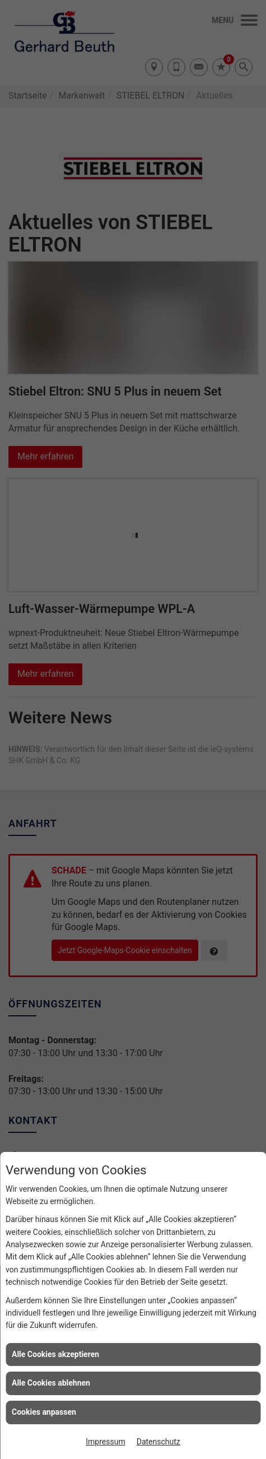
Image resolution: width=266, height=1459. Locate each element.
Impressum (105, 1441)
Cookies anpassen (44, 1411)
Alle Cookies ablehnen (51, 1382)
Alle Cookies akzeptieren (55, 1354)
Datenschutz (158, 1441)
